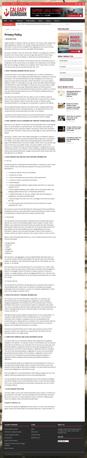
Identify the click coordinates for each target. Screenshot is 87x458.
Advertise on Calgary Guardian (13, 431)
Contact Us (22, 4)
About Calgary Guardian (11, 429)
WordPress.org (35, 437)
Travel (48, 20)
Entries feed (34, 431)
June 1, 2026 (71, 98)
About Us (6, 4)
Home (5, 20)
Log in (32, 429)
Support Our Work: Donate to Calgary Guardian (14, 444)
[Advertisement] (71, 175)
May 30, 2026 (71, 121)
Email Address (64, 60)
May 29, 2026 (71, 132)
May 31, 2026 (71, 110)
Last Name (63, 72)
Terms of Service (9, 448)
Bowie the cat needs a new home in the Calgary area (73, 117)
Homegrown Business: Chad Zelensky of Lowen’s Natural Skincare (73, 93)
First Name (63, 66)
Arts (11, 20)
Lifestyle (19, 20)
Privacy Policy (8, 437)
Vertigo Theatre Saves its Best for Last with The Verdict (73, 128)
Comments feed (35, 434)
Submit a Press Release (34, 4)
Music (40, 20)
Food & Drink (30, 20)
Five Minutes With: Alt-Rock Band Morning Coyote (73, 139)
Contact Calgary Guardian (11, 434)
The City (56, 20)
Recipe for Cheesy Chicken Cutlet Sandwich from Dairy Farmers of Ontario (73, 106)
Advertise (14, 4)
